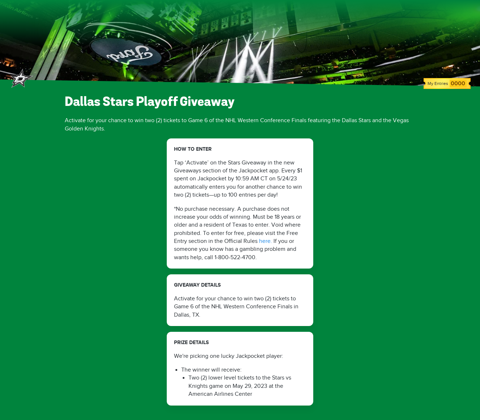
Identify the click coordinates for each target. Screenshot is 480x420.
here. (265, 241)
